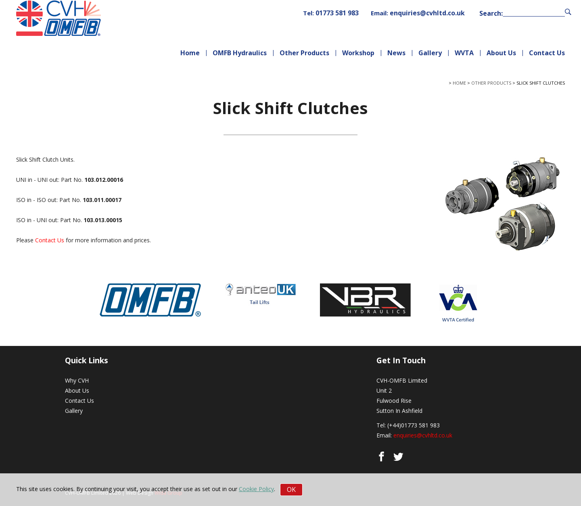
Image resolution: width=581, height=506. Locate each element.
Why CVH (77, 380)
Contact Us (547, 52)
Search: (491, 13)
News (396, 52)
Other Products (304, 52)
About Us (501, 52)
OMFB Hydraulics (240, 52)
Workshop (358, 52)
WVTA (464, 52)
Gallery (430, 52)
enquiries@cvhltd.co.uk (427, 12)
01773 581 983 (337, 12)
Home (190, 52)
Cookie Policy (256, 489)
